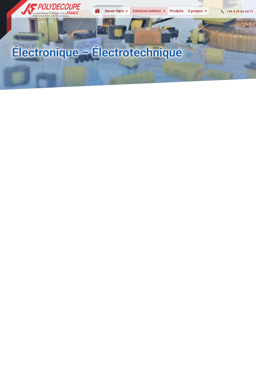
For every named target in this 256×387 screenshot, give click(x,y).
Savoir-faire (116, 11)
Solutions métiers (148, 11)
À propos (197, 11)
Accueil (96, 11)
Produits (177, 11)
